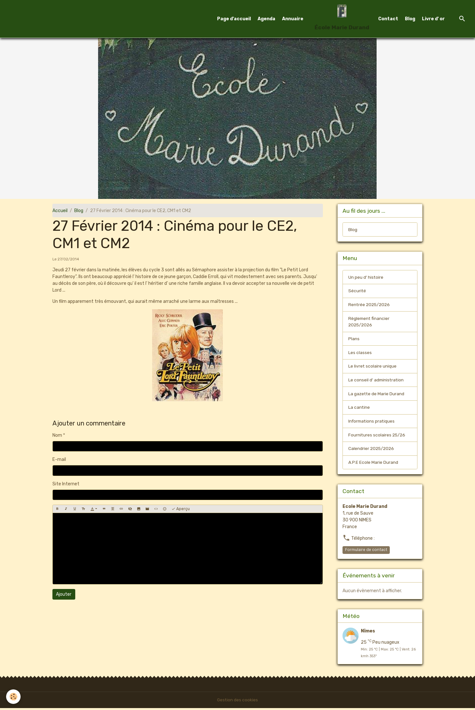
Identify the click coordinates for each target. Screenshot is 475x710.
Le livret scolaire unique (372, 367)
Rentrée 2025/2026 (370, 305)
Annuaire (292, 19)
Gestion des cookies (237, 702)
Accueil (60, 210)
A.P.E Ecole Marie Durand (373, 464)
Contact (388, 19)
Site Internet (65, 484)
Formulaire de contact (366, 551)
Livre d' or (433, 19)
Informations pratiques (372, 422)
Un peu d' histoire (366, 277)
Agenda (266, 19)
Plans (354, 339)
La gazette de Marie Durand (376, 394)
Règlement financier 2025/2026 (369, 322)
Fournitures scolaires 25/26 (377, 436)
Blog (410, 19)
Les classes (360, 353)
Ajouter (63, 594)
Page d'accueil (234, 19)
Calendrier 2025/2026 (372, 450)
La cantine (359, 408)
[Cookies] (13, 696)
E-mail (59, 459)
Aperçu (180, 509)
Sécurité (357, 291)
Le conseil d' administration (376, 381)
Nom (57, 435)
